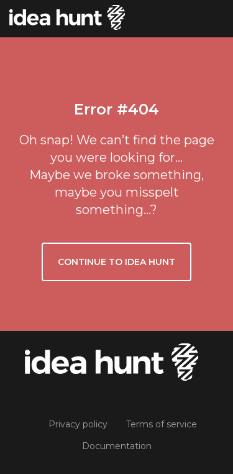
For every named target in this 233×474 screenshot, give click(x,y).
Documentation (117, 446)
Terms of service (161, 424)
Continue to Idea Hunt (116, 261)
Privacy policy (77, 424)
